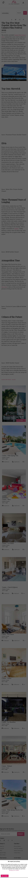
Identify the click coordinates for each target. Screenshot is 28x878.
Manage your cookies (14, 870)
